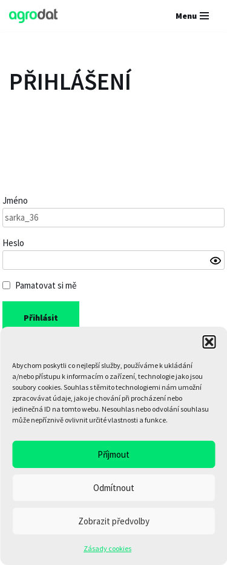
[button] (209, 342)
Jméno (15, 200)
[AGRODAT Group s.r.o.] (33, 15)
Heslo (13, 243)
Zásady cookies (107, 548)
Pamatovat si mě (45, 285)
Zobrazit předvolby (114, 521)
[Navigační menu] (192, 15)
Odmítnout (113, 487)
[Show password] (215, 260)
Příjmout (113, 454)
